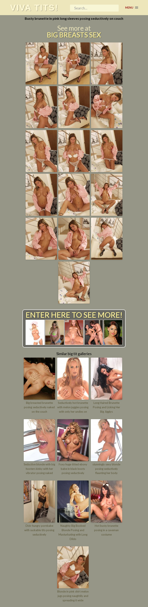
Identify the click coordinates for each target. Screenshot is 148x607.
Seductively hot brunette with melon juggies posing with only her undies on (72, 407)
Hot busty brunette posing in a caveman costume (106, 530)
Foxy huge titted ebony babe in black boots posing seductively (73, 469)
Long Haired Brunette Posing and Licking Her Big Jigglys (106, 407)
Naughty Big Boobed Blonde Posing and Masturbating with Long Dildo (72, 532)
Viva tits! (34, 7)
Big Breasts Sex (74, 35)
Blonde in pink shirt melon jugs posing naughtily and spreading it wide (73, 596)
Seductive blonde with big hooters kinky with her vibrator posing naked (39, 469)
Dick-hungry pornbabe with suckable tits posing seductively (39, 530)
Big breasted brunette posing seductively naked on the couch (39, 407)
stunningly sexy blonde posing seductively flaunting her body (106, 469)
